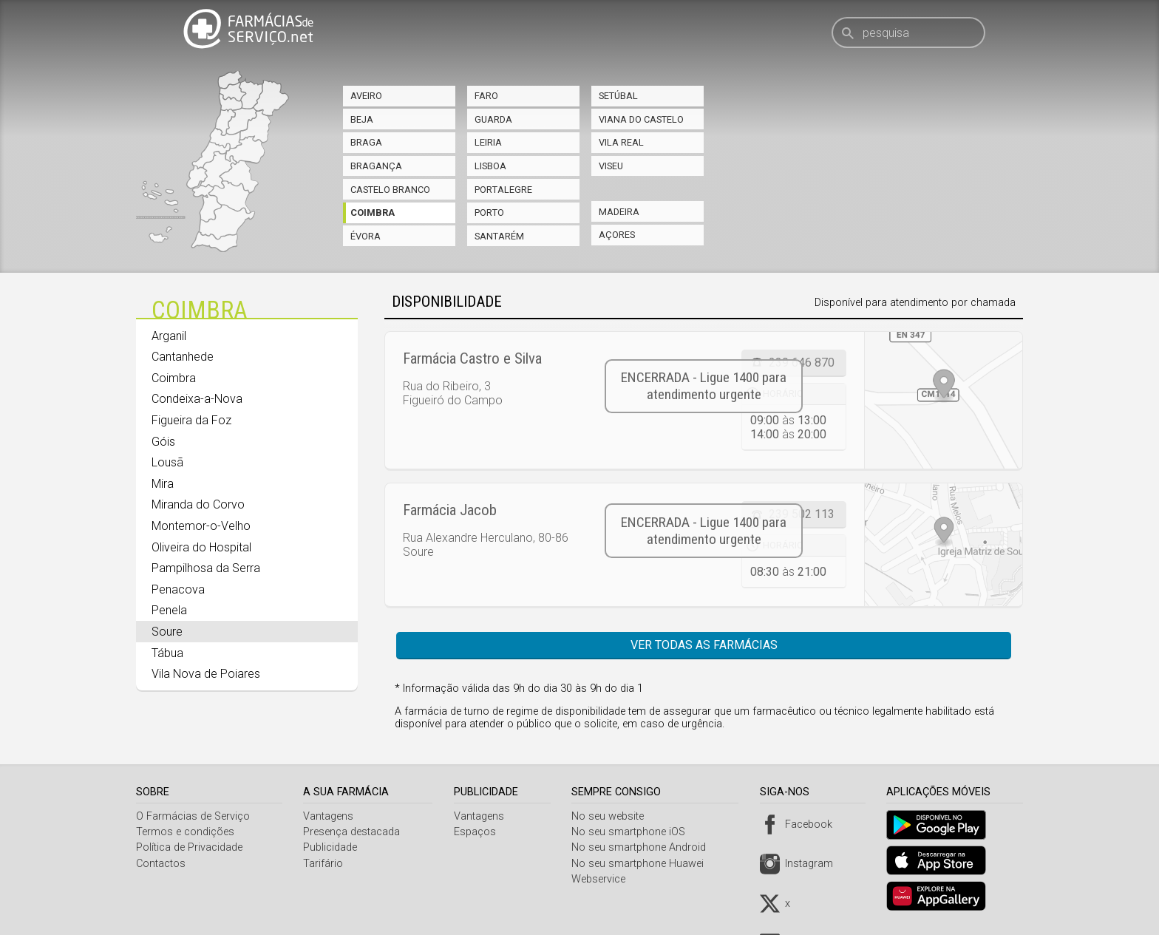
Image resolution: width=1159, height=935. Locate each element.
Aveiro (366, 95)
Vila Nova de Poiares (206, 674)
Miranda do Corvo (198, 504)
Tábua (167, 653)
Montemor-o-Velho (201, 526)
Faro (486, 95)
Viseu (611, 165)
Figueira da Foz (191, 420)
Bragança (376, 165)
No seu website (613, 816)
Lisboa (490, 165)
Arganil (169, 336)
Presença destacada (353, 832)
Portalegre (503, 189)
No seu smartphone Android (644, 847)
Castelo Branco (390, 189)
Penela (169, 610)
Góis (163, 442)
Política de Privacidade (189, 847)
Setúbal (618, 95)
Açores (617, 234)
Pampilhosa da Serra (206, 568)
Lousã (167, 462)
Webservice (604, 879)
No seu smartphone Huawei (643, 863)
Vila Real (621, 142)
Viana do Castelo (641, 119)
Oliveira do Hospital (201, 547)
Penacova (178, 589)
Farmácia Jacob (450, 510)
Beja (361, 119)
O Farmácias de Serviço (193, 816)
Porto (489, 212)
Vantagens (330, 816)
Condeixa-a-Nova (197, 399)
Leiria (488, 142)
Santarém (499, 236)
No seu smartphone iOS (633, 832)
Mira (163, 484)
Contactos (161, 863)
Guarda (493, 119)
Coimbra (372, 212)
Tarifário (325, 863)
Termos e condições (185, 832)
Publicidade (332, 847)
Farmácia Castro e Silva (472, 358)
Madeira (619, 211)
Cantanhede (183, 357)
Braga (366, 142)
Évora (365, 236)
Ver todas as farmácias (704, 645)
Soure (167, 632)
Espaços (478, 832)
